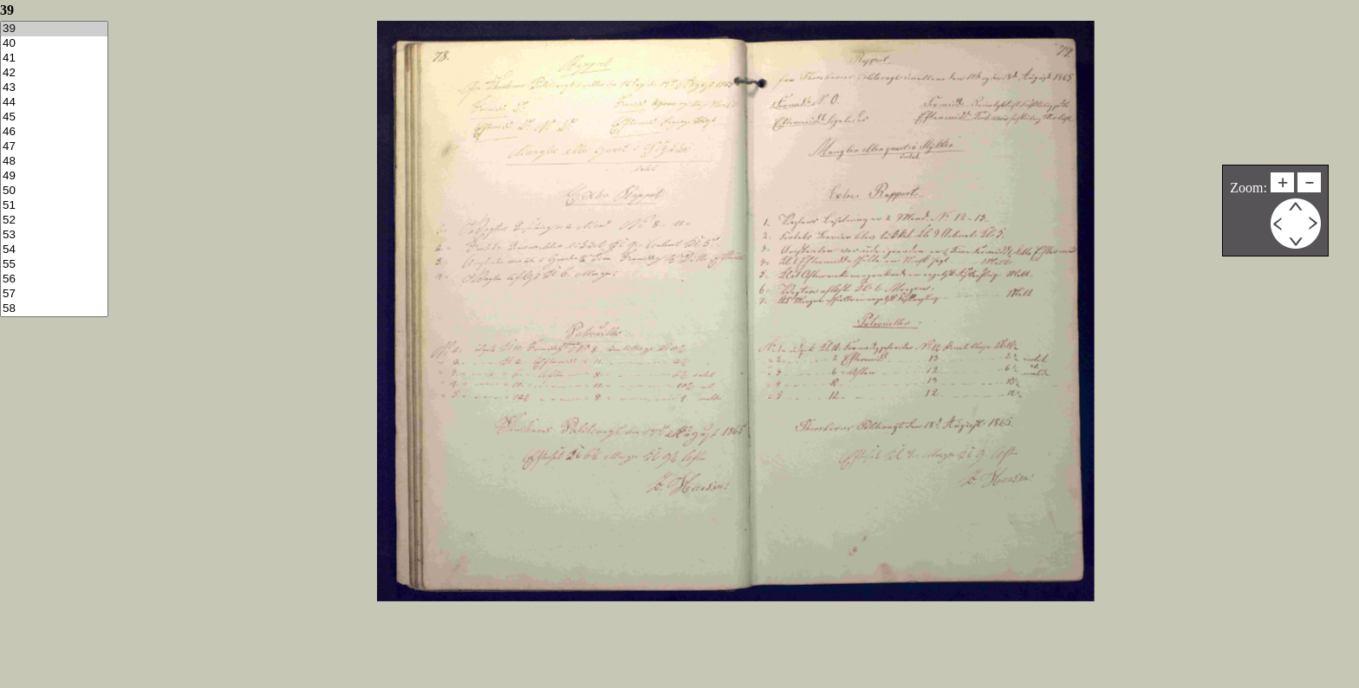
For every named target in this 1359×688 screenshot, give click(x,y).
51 (54, 205)
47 (54, 147)
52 (54, 220)
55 (54, 264)
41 (54, 58)
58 (54, 309)
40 (54, 43)
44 (54, 102)
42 (54, 73)
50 (54, 191)
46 (54, 132)
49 (54, 176)
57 (54, 294)
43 (54, 88)
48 (54, 161)
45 (54, 117)
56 (54, 279)
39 (54, 29)
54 (54, 250)
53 (54, 235)
